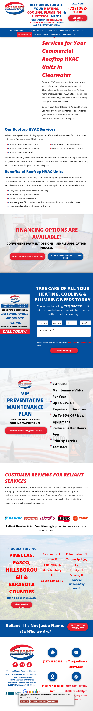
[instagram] (22, 665)
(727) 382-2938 (77, 10)
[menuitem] (17, 30)
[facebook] (15, 665)
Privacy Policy (72, 342)
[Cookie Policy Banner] (46, 699)
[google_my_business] (29, 665)
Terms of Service (85, 342)
